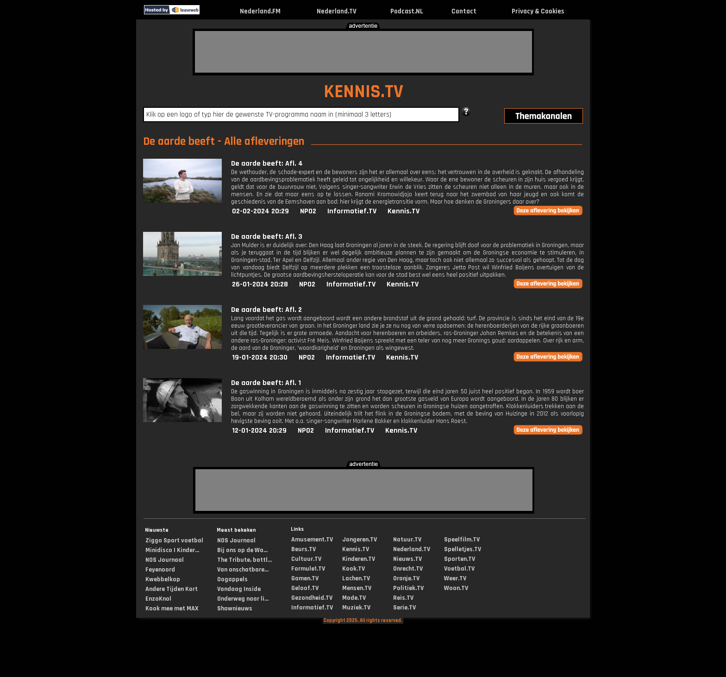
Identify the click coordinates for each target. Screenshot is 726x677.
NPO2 (308, 211)
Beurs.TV (303, 549)
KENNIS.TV (363, 92)
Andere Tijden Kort (171, 589)
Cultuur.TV (306, 559)
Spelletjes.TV (462, 549)
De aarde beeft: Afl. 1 (266, 383)
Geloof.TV (305, 588)
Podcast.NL (406, 11)
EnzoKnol (158, 599)
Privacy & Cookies (538, 11)
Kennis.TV (403, 211)
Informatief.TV (351, 211)
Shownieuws (234, 608)
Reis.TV (403, 598)
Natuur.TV (407, 539)
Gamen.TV (305, 578)
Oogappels (232, 579)
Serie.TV (404, 607)
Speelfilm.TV (462, 539)
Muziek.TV (356, 607)
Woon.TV (456, 588)
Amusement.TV (312, 539)
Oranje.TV (406, 578)
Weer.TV (455, 578)
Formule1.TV (308, 569)
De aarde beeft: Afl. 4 (267, 163)
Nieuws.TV (407, 559)
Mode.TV (354, 598)
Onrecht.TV (408, 569)
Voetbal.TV (459, 569)
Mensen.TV (356, 588)
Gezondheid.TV (311, 598)
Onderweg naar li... (243, 599)
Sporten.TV (459, 559)
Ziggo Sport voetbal (174, 540)
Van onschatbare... (243, 569)
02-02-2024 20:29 (260, 211)
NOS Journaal (164, 560)
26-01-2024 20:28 (260, 284)
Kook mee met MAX (172, 608)
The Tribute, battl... (244, 560)
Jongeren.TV (359, 539)
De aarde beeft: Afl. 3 (266, 237)
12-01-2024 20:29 (259, 430)
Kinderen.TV (358, 559)
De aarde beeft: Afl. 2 (266, 310)
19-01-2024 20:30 (260, 357)
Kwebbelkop (162, 579)
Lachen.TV (356, 578)
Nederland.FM (260, 11)
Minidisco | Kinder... (172, 550)
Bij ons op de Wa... (242, 550)
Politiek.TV (408, 588)
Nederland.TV (337, 11)
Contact (463, 11)
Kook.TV (353, 569)
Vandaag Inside (239, 589)
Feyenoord (160, 569)
